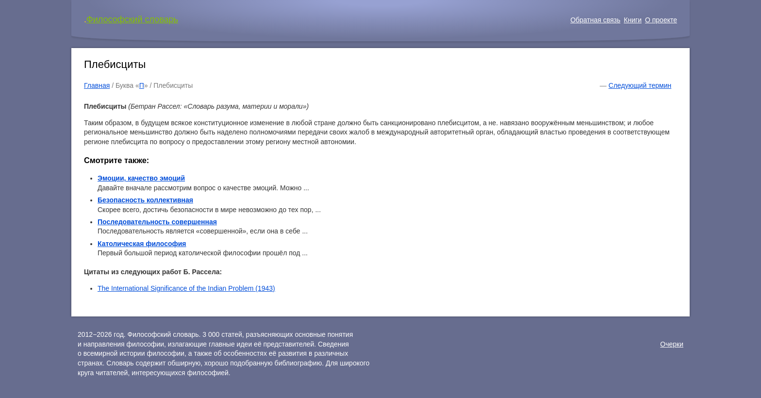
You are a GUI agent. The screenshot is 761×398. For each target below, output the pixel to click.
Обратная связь (595, 20)
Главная (97, 85)
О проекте (661, 20)
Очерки (671, 344)
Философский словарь (132, 19)
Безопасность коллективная (145, 200)
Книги (633, 20)
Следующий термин (640, 85)
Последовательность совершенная (157, 222)
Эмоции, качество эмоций (141, 178)
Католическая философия (142, 244)
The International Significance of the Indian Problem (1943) (186, 288)
